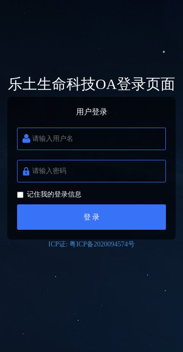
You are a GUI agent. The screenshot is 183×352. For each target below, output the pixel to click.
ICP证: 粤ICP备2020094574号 (91, 244)
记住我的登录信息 (49, 194)
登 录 (91, 217)
